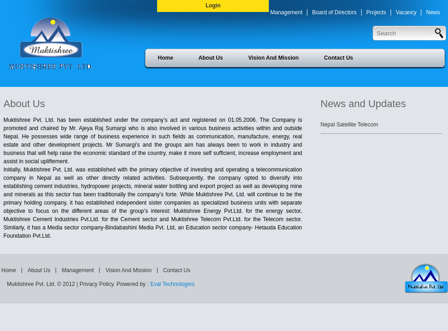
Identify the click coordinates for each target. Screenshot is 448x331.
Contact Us (338, 58)
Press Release (322, 30)
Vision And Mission (273, 58)
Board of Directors (334, 12)
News (433, 12)
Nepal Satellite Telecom (349, 124)
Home (165, 58)
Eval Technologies (172, 284)
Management (286, 12)
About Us (210, 58)
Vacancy (406, 12)
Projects (376, 12)
